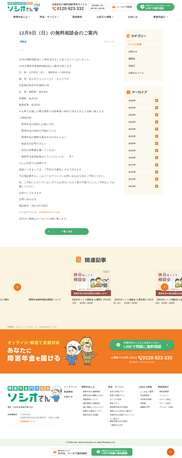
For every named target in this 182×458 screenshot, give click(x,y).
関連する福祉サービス (92, 411)
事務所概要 (164, 392)
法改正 (131, 66)
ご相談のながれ (116, 425)
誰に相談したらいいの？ (93, 407)
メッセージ (164, 395)
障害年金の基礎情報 (91, 392)
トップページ (70, 387)
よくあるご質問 (146, 392)
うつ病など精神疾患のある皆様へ (119, 420)
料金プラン (114, 403)
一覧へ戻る (66, 231)
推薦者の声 (145, 407)
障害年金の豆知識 (90, 415)
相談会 (131, 58)
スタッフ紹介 (165, 399)
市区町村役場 (146, 399)
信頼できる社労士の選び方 (121, 411)
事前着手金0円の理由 (119, 407)
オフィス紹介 (165, 403)
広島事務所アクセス (28, 421)
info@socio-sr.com (49, 212)
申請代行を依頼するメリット (122, 415)
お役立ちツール (136, 73)
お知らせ (132, 51)
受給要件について (90, 399)
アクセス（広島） (166, 407)
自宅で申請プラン (117, 392)
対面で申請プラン (117, 395)
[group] (49, 285)
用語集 (143, 403)
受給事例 (68, 392)
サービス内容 (115, 399)
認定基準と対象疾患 (91, 403)
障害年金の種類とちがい (93, 395)
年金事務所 (145, 395)
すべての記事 (135, 44)
